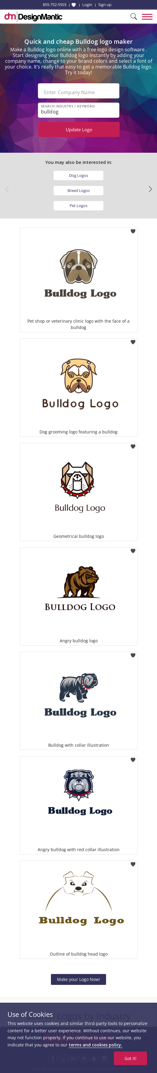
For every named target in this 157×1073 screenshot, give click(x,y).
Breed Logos (79, 190)
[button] (150, 189)
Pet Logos (78, 205)
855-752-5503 (54, 4)
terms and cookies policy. (95, 1045)
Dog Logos (78, 175)
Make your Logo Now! (78, 979)
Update (79, 129)
